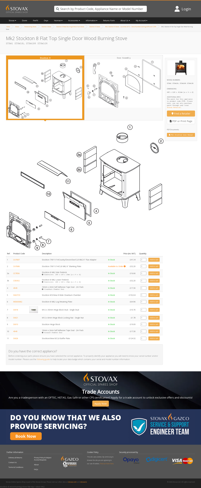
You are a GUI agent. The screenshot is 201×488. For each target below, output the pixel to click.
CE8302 (16, 280)
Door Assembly (124, 82)
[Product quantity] (143, 259)
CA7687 (16, 259)
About (36, 465)
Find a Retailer (181, 113)
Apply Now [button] (100, 403)
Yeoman (57, 20)
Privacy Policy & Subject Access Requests (42, 459)
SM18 (15, 310)
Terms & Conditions (15, 467)
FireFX (35, 20)
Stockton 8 (45, 88)
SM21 (15, 317)
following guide (43, 359)
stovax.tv (83, 482)
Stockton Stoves (46, 27)
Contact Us (12, 462)
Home (8, 27)
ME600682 (17, 301)
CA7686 (16, 266)
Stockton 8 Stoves (94, 27)
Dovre (24, 20)
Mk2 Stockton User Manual (181, 135)
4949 (15, 288)
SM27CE (16, 295)
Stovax (11, 20)
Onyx (46, 20)
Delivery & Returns (15, 458)
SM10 (15, 324)
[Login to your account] (182, 9)
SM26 (15, 338)
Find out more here (107, 464)
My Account (141, 20)
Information (91, 20)
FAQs (36, 469)
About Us (124, 20)
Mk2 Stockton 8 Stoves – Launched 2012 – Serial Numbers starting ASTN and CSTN (130, 27)
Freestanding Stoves (30, 27)
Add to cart (154, 260)
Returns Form (109, 20)
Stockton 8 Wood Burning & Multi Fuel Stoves (70, 27)
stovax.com (72, 482)
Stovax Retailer (174, 107)
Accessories (73, 20)
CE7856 (16, 273)
